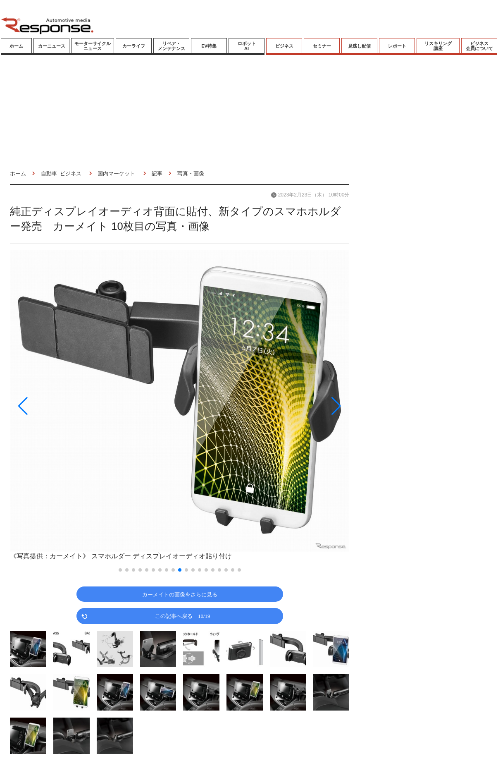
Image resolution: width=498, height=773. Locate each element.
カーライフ (133, 45)
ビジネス (284, 45)
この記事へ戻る (182, 615)
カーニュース (51, 45)
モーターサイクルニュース (92, 46)
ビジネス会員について (479, 46)
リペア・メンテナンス (171, 46)
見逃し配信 (359, 45)
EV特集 (209, 45)
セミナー (322, 45)
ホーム (16, 45)
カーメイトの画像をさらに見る (179, 594)
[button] (61, 406)
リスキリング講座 (438, 46)
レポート (397, 45)
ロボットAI (247, 46)
